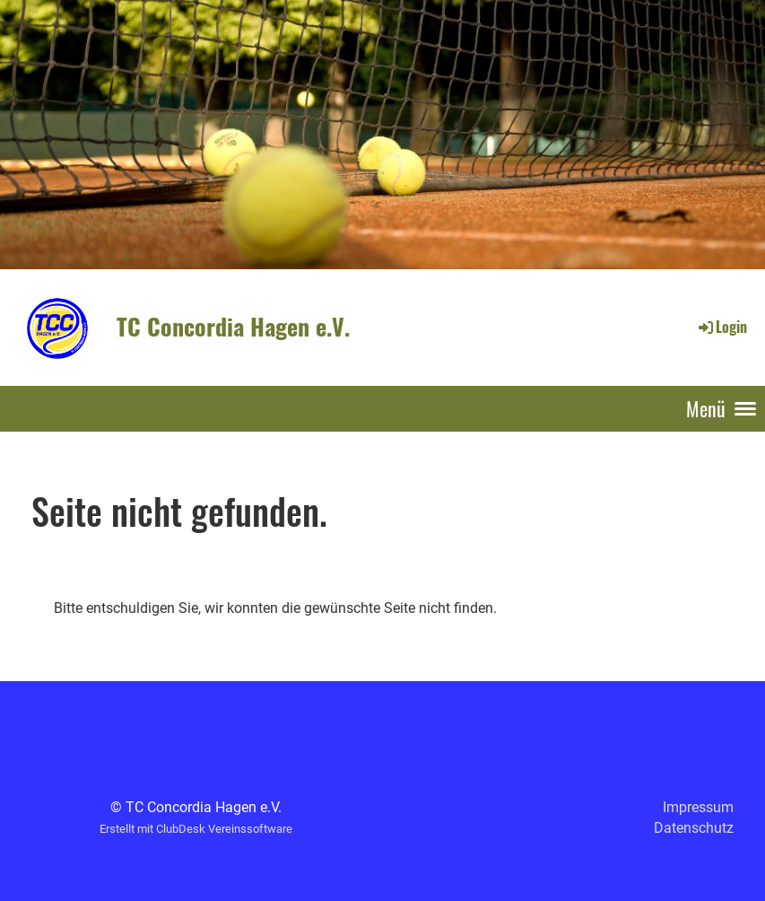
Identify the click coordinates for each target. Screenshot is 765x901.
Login (721, 326)
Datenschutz (694, 827)
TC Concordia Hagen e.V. (233, 327)
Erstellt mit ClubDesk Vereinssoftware (196, 828)
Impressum (698, 807)
